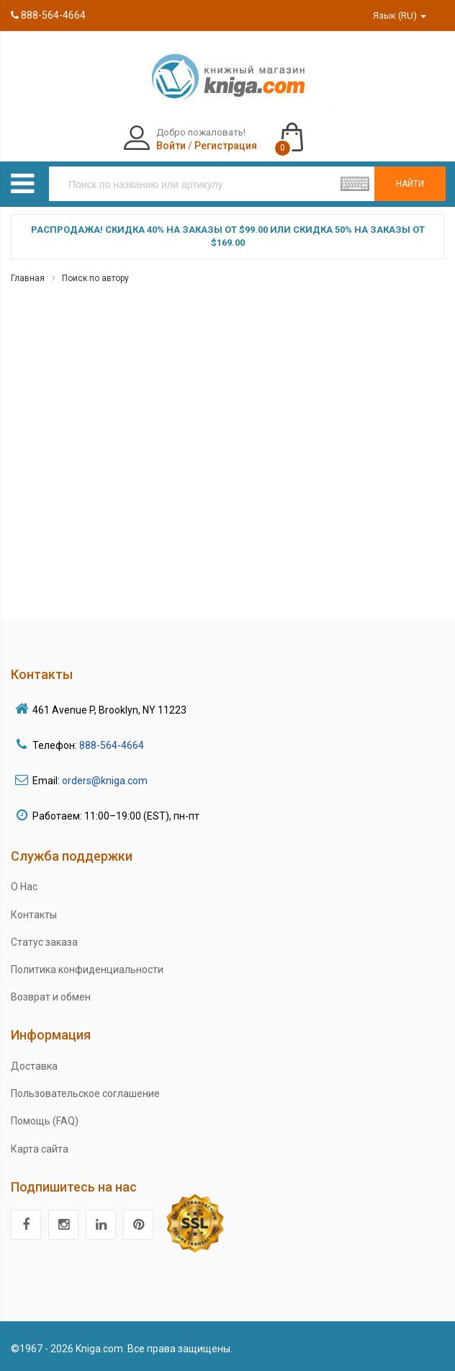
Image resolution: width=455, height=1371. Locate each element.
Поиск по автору (95, 278)
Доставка (34, 1066)
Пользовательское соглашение (85, 1093)
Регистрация (225, 145)
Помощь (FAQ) (44, 1121)
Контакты (34, 914)
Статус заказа (44, 942)
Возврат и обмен (51, 997)
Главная (28, 278)
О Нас (24, 886)
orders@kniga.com (105, 780)
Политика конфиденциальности (87, 969)
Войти (171, 145)
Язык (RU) (399, 15)
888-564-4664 (48, 15)
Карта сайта (39, 1149)
